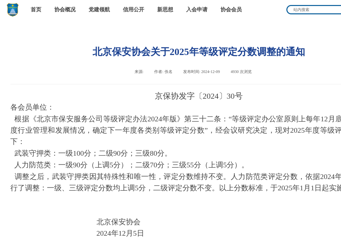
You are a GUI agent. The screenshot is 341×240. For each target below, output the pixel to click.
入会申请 (196, 9)
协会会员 (231, 9)
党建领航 (99, 9)
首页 (36, 9)
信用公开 (133, 9)
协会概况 (65, 9)
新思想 (165, 9)
